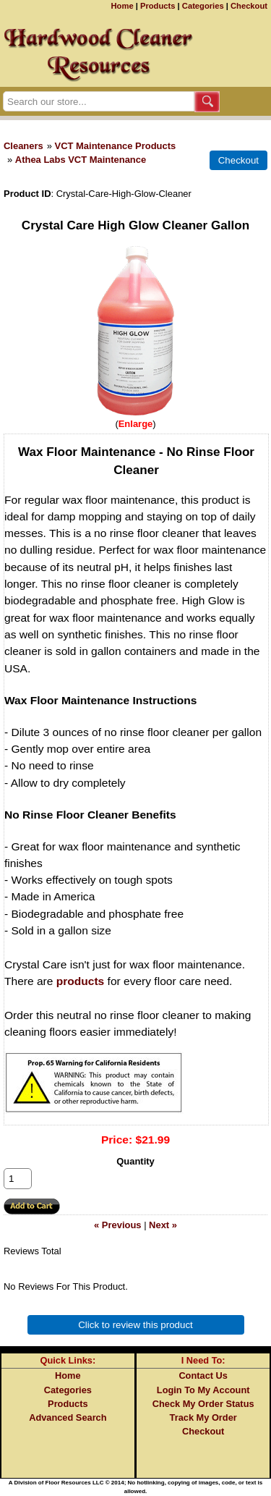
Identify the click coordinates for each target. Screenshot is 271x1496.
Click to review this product (135, 1324)
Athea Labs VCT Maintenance (80, 159)
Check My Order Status (203, 1403)
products (80, 981)
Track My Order (203, 1417)
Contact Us (203, 1375)
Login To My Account (203, 1390)
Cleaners (23, 145)
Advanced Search (67, 1417)
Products (158, 5)
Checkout (249, 5)
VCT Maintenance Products (115, 145)
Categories (203, 5)
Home (122, 5)
